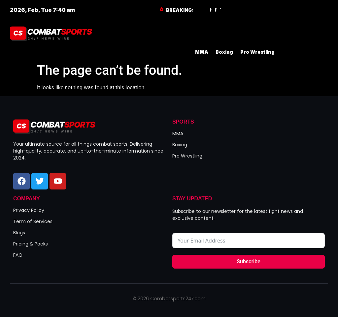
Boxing (224, 52)
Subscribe (248, 261)
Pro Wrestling (257, 52)
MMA (201, 52)
